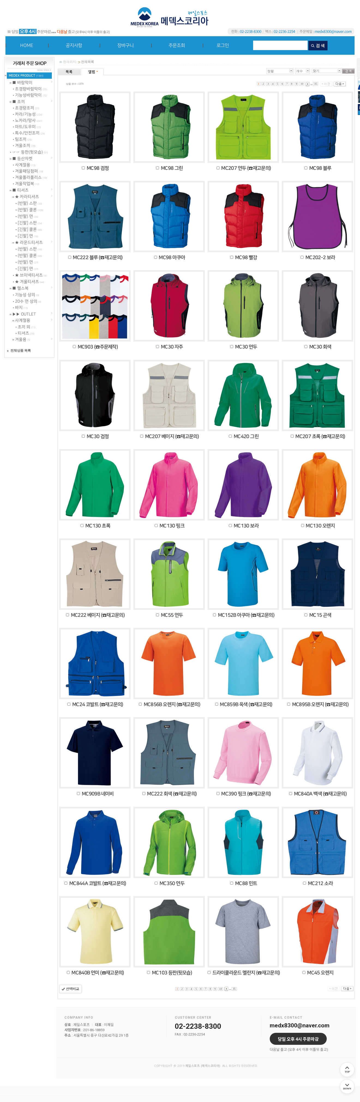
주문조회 (177, 45)
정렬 (270, 71)
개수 (299, 71)
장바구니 (125, 45)
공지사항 (74, 45)
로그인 (223, 45)
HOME (26, 45)
